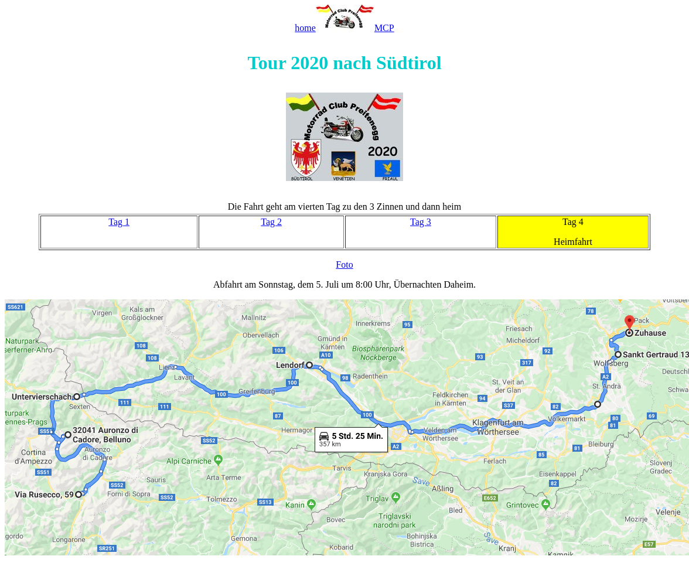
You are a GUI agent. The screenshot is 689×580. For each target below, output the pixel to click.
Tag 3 (420, 222)
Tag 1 (118, 222)
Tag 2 (271, 222)
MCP (384, 28)
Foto (344, 264)
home (305, 28)
